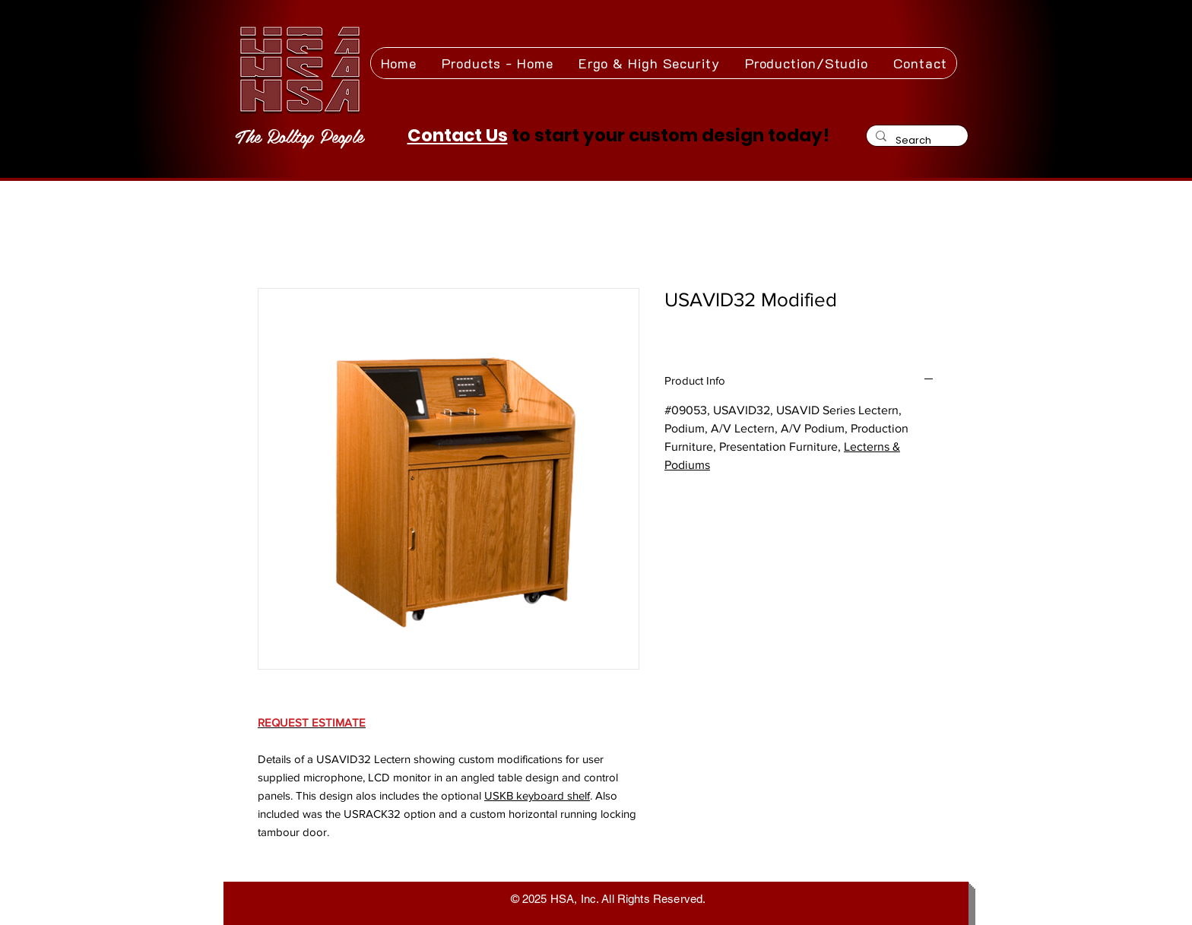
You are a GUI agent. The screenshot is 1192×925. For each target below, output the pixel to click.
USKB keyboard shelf (537, 795)
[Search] (916, 140)
